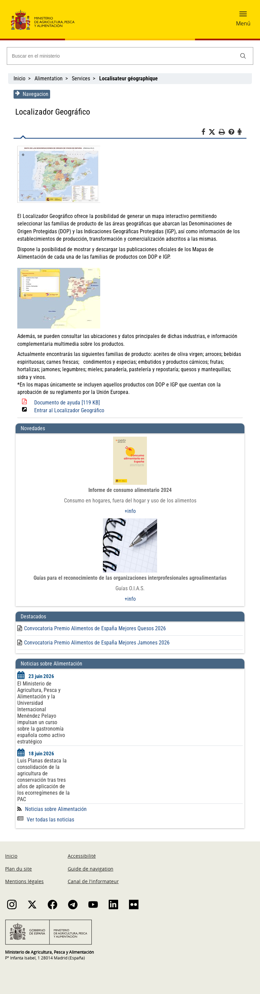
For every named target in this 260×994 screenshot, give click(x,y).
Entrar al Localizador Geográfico (69, 410)
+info (130, 511)
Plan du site (18, 869)
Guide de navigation (90, 869)
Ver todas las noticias (45, 819)
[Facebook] (205, 133)
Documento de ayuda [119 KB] (67, 402)
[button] (243, 16)
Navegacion (31, 94)
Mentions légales (24, 881)
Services (81, 78)
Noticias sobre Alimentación (55, 809)
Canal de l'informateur (93, 881)
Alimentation (49, 78)
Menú (243, 23)
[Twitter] (214, 132)
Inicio (19, 78)
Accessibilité (82, 856)
